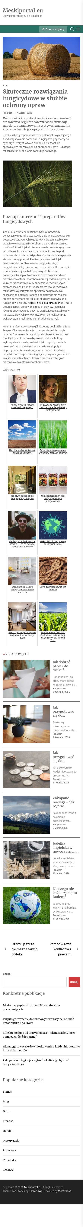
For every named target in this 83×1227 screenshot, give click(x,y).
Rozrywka (9, 1150)
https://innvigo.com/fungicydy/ (46, 302)
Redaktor (7, 113)
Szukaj (7, 974)
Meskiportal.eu (23, 11)
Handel (7, 1131)
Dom (6, 1111)
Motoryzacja (11, 1140)
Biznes (7, 1091)
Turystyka (9, 1160)
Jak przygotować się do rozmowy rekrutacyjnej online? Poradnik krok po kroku (38, 1021)
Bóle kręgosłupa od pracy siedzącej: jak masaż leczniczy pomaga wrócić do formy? (39, 1034)
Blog (6, 1101)
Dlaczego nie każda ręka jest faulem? (65, 893)
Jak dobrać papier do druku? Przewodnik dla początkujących (31, 1007)
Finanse (8, 1121)
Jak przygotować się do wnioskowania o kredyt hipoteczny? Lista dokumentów (41, 1048)
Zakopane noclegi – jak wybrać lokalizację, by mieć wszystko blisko (65, 808)
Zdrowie (8, 1170)
